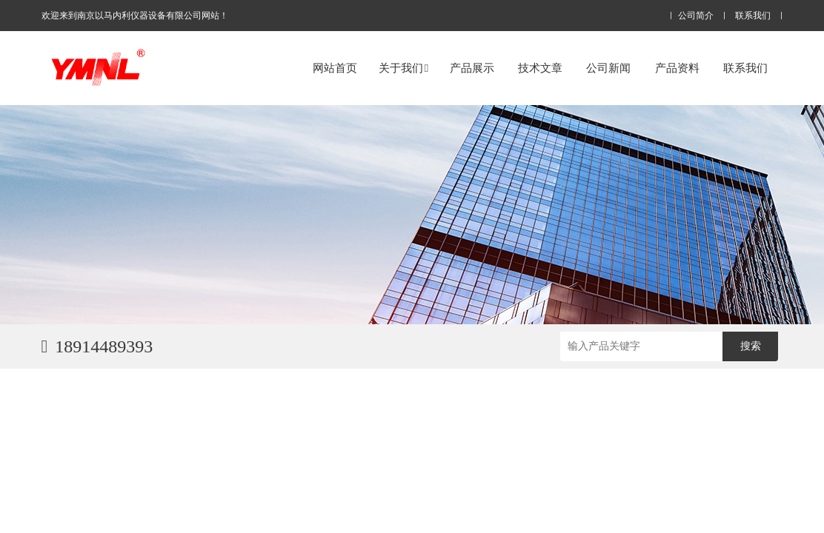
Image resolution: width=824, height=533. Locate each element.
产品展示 (472, 67)
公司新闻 (608, 67)
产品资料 (677, 67)
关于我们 (403, 67)
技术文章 (540, 67)
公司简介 (696, 16)
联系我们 (753, 16)
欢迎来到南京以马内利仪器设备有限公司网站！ (134, 15)
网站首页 (335, 67)
